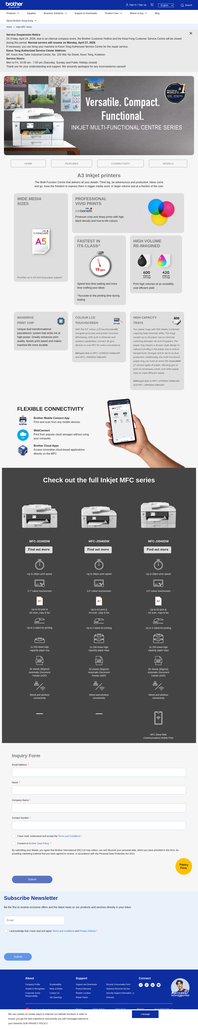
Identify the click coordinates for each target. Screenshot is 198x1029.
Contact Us (54, 993)
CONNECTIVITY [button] (110, 163)
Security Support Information (118, 993)
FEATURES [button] (81, 163)
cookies (21, 1014)
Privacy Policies (87, 931)
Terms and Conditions (69, 836)
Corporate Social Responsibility (32, 994)
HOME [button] (59, 163)
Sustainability (55, 984)
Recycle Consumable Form (118, 984)
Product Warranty (83, 989)
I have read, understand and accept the (49, 836)
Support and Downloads (86, 984)
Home (9, 27)
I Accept (145, 1016)
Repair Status (82, 997)
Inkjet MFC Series (24, 27)
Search (186, 5)
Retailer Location (83, 993)
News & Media (56, 989)
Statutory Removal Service (118, 989)
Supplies (31, 13)
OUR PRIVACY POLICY (35, 1023)
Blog (157, 13)
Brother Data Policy (39, 843)
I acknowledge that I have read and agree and (53, 931)
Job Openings (56, 997)
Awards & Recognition (35, 989)
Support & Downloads (85, 13)
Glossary (110, 997)
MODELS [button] (137, 163)
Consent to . (34, 843)
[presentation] (37, 865)
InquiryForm (183, 866)
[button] (180, 988)
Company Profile (32, 984)
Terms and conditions (63, 931)
